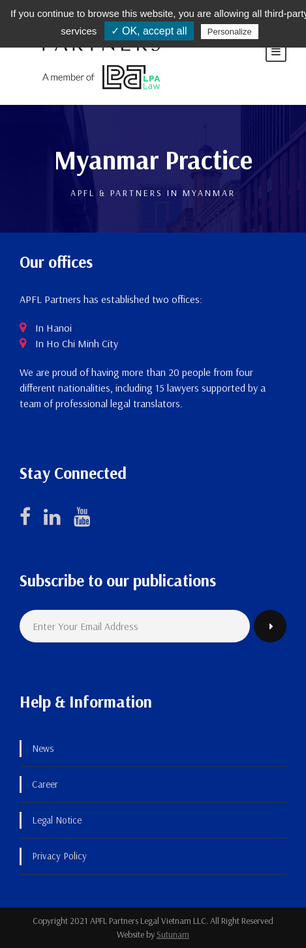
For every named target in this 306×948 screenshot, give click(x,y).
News (43, 748)
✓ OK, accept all (149, 30)
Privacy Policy (59, 856)
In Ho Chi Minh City (76, 343)
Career (45, 784)
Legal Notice (57, 820)
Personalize (229, 31)
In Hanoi (53, 327)
